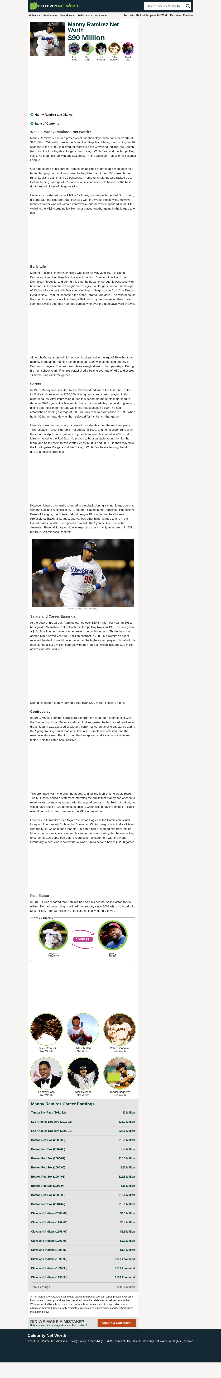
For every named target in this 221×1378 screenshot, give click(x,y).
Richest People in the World (152, 15)
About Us (33, 1341)
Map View (175, 15)
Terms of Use (122, 1341)
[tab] (83, 114)
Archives (61, 1341)
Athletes (34, 15)
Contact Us (47, 1341)
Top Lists (129, 15)
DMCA (108, 1341)
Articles (101, 15)
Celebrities (67, 15)
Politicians (85, 15)
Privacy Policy (77, 1341)
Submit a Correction (117, 1323)
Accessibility (95, 1341)
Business (50, 15)
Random (188, 15)
